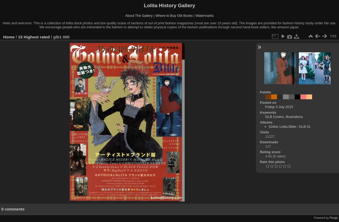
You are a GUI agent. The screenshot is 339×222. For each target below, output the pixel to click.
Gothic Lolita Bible (282, 127)
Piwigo (334, 217)
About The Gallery (139, 16)
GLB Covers (274, 117)
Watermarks (205, 16)
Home (9, 37)
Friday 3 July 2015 (279, 107)
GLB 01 (304, 127)
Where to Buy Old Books (174, 16)
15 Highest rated (34, 37)
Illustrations (294, 117)
